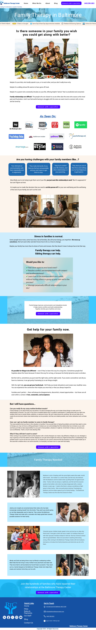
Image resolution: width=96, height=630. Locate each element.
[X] (12, 617)
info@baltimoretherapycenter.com (55, 611)
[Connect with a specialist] (71, 3)
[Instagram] (16, 617)
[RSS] (4, 617)
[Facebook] (8, 617)
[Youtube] (20, 617)
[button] (37, 3)
